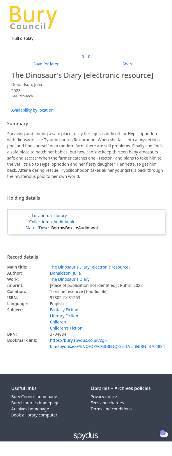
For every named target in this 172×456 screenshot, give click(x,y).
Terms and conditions (111, 409)
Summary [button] (17, 123)
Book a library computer (34, 415)
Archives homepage (30, 409)
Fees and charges (107, 402)
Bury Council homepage (34, 396)
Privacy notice (104, 396)
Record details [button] (22, 257)
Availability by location (32, 110)
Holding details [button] (23, 198)
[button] (152, 20)
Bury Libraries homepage (35, 402)
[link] (82, 56)
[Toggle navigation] (159, 20)
